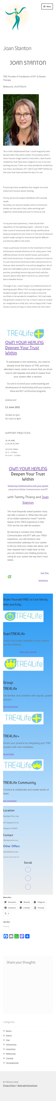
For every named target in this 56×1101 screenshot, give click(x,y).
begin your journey (28, 652)
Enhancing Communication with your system (28, 486)
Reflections (11, 1053)
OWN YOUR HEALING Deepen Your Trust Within (24, 348)
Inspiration (10, 1049)
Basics (9, 1031)
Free (8, 1040)
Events (9, 1035)
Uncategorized (12, 1063)
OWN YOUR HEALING (28, 468)
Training (9, 1058)
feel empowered (10, 706)
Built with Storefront (27, 1085)
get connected (9, 801)
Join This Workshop (28, 577)
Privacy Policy (9, 1085)
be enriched (8, 754)
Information (11, 1044)
